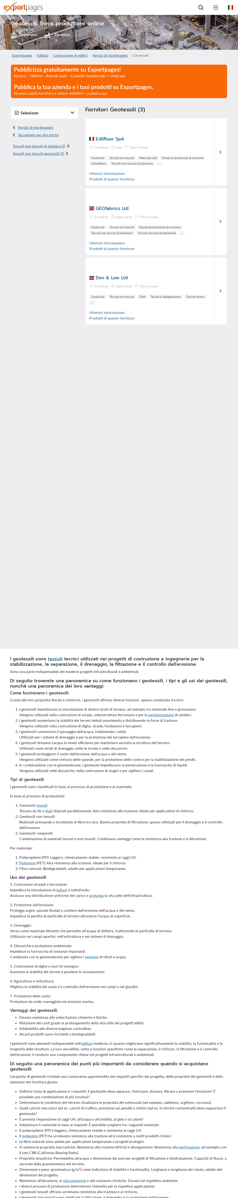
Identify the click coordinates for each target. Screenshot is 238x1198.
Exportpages (22, 55)
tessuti (55, 659)
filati (49, 811)
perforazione (189, 1147)
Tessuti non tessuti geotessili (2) (38, 153)
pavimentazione (161, 714)
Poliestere (27, 863)
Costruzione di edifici (70, 55)
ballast (61, 890)
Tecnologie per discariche (38, 135)
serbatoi (91, 957)
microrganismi (74, 1180)
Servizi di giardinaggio (110, 55)
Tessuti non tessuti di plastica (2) (39, 146)
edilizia (86, 1043)
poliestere (30, 1136)
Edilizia (42, 55)
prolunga (96, 895)
